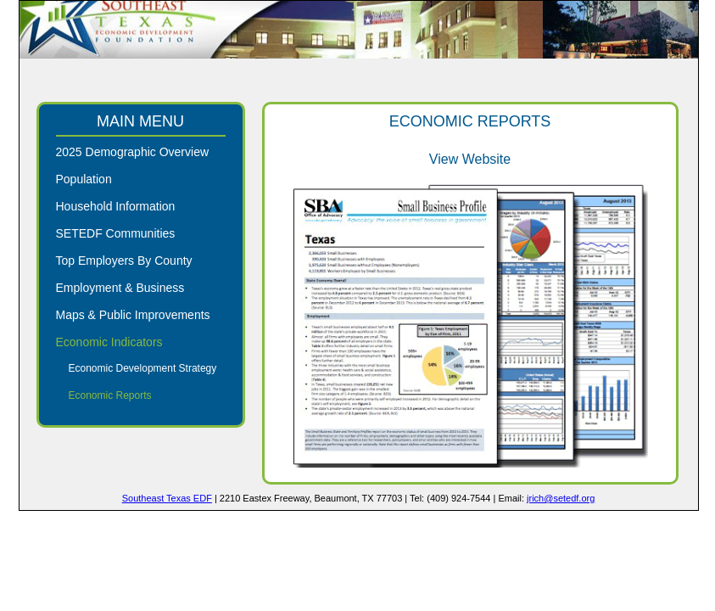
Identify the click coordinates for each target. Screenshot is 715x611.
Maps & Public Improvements (133, 315)
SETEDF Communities (116, 233)
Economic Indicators (109, 342)
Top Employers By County (124, 260)
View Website (470, 159)
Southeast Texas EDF (167, 498)
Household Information (116, 206)
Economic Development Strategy (143, 368)
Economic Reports (110, 395)
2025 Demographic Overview (132, 152)
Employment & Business (120, 287)
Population (84, 179)
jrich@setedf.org (561, 498)
